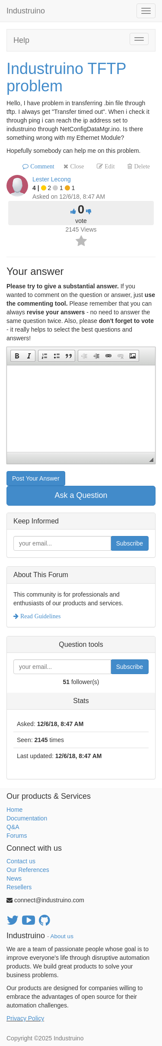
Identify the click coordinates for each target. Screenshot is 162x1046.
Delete (141, 166)
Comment (41, 166)
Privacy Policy (25, 1018)
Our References (27, 869)
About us (62, 936)
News (14, 878)
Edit (108, 166)
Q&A (12, 826)
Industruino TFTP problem (66, 77)
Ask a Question (80, 495)
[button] (17, 356)
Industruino (25, 10)
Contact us (20, 861)
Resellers (19, 887)
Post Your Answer (36, 478)
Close (76, 166)
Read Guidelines (39, 616)
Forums (16, 835)
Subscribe (129, 543)
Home (14, 809)
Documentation (26, 818)
